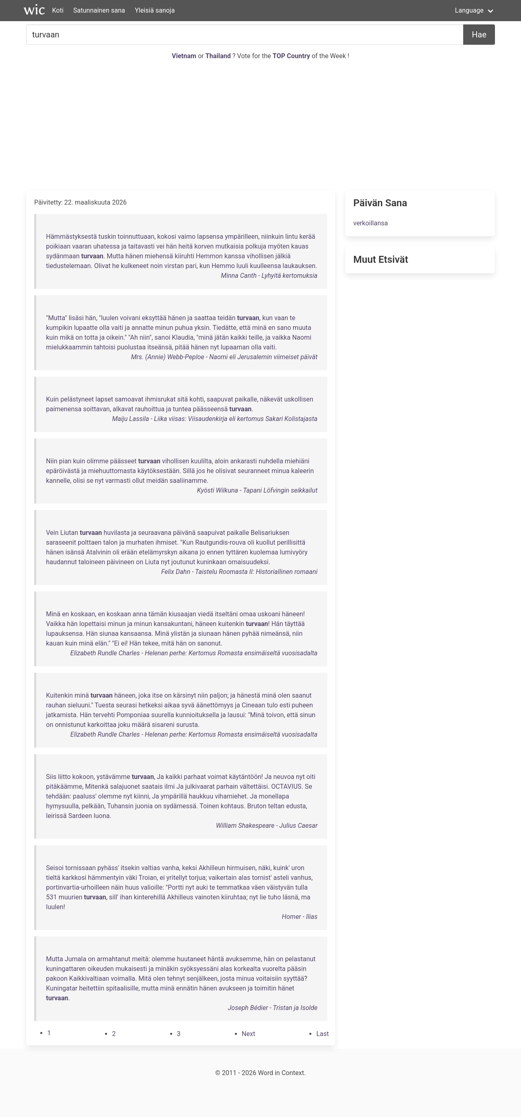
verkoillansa (370, 223)
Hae (479, 34)
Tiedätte (224, 328)
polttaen (90, 542)
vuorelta (273, 969)
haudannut (61, 562)
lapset (105, 399)
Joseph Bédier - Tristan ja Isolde (272, 1008)
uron (297, 868)
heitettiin (91, 988)
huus (132, 887)
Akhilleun (212, 868)
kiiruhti (184, 256)
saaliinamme (187, 480)
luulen (109, 318)
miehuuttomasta (112, 471)
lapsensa (210, 236)
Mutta (115, 256)
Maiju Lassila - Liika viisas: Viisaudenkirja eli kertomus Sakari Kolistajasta (214, 419)
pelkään (93, 806)
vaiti (117, 328)
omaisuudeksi (248, 562)
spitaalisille (122, 988)
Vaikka (55, 624)
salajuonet (125, 786)
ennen (215, 552)
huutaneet (191, 959)
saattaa (205, 318)
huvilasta (117, 533)
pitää (182, 347)
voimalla (123, 978)
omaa (247, 614)
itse (157, 695)
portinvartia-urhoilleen (77, 887)
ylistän (180, 633)
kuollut (266, 542)
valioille (151, 887)
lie (263, 897)
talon (110, 542)
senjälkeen (201, 978)
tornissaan (80, 868)
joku (124, 725)
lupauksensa (64, 633)
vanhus (301, 877)
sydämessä (179, 806)
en (271, 328)
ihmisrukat (160, 399)
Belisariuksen (270, 533)
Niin (51, 461)
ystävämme (113, 777)
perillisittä (291, 542)
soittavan (96, 409)
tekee (151, 643)
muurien (70, 897)
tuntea (182, 409)
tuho (274, 897)
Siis (51, 777)
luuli (242, 266)
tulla (302, 887)
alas (244, 877)
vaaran (82, 246)
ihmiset (166, 542)
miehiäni (297, 461)
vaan (281, 318)
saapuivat (211, 533)
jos (201, 471)
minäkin (166, 969)
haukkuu (201, 796)
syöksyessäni (199, 969)
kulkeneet (135, 266)
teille (256, 337)
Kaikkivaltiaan (89, 978)
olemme (110, 796)
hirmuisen (241, 868)
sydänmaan (63, 256)
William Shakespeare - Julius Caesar (266, 825)
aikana (188, 552)
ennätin (187, 988)
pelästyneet (77, 399)
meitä (140, 959)
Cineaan (253, 705)
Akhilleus (180, 897)
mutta (149, 988)
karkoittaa (102, 725)
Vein (52, 533)
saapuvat (220, 399)
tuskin (107, 236)
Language (469, 10)
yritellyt (176, 877)
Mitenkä (96, 786)
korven (204, 246)
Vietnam (185, 56)
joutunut (183, 562)
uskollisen (298, 399)
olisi (79, 480)
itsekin (130, 868)
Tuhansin (120, 806)
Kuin (52, 399)
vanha (170, 868)
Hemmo (223, 266)
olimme (97, 461)
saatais (152, 786)
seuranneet (254, 471)
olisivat (225, 471)
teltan (276, 806)
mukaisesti (131, 969)
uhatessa (106, 246)
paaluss (84, 796)
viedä (205, 614)
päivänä (184, 533)
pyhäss (107, 868)
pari (191, 266)
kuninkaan (212, 562)
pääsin (296, 969)
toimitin (265, 988)
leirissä (56, 816)
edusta (296, 806)
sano (284, 328)
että (245, 328)
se (89, 480)
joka (144, 695)
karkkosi (74, 877)
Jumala (75, 959)
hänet (286, 988)
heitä (185, 246)
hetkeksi (150, 705)
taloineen (92, 562)
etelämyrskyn (158, 552)
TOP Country (291, 56)
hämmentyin (106, 877)
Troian (148, 877)
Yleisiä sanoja (155, 10)
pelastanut (300, 959)
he (115, 266)
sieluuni (79, 705)
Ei (116, 643)
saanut (302, 695)
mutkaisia (229, 246)
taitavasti (141, 246)
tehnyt (176, 978)
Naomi (301, 337)
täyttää (295, 624)
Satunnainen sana (99, 10)
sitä (182, 399)
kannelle (58, 480)
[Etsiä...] (245, 34)
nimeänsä (275, 633)
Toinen (209, 806)
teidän (226, 318)
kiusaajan (182, 614)
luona (101, 816)
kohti (197, 399)
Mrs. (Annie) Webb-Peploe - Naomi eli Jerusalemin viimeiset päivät (224, 357)
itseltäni (226, 614)
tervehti (104, 715)
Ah (134, 337)
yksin (202, 328)
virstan (174, 266)
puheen (302, 705)
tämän (158, 614)
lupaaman (235, 347)
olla (104, 328)
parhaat (195, 777)
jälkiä (283, 256)
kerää (307, 236)
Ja (160, 777)
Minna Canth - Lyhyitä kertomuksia (269, 275)
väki (131, 877)
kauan (54, 643)
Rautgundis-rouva (220, 542)
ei (123, 643)
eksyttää (154, 318)
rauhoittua (149, 409)
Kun (188, 542)
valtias (150, 868)
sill (113, 897)
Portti (176, 887)
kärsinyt (184, 695)
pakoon (57, 978)
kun (204, 266)
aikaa (172, 705)
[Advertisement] (260, 125)
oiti (310, 777)
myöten (278, 246)
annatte (142, 328)
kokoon (83, 777)
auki (202, 887)
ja (124, 246)
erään (129, 552)
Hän (277, 624)
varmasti (118, 480)
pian (65, 461)
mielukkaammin (69, 347)
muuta (302, 328)
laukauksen (298, 266)
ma (306, 897)
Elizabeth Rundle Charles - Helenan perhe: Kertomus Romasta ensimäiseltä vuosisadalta (193, 653)
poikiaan (58, 246)
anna (140, 614)
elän (101, 643)
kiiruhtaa (233, 897)
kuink (281, 868)
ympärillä (174, 796)
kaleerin (302, 471)
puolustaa (131, 347)
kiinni (141, 796)
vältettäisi (254, 786)
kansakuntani (173, 624)
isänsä (75, 552)
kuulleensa (265, 266)
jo (202, 552)
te (293, 318)
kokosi (166, 236)
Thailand (219, 56)
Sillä (189, 471)
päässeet (123, 461)
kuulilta (201, 461)
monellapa (274, 796)
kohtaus (232, 806)
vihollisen (260, 256)
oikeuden (101, 969)
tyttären (237, 552)
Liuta (152, 562)
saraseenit (61, 542)
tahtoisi (105, 347)
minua (280, 471)
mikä (67, 337)
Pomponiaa (132, 715)
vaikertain (222, 877)
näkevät (271, 399)
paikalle (246, 399)
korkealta (247, 969)
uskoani (269, 614)
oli (250, 542)
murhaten (140, 542)
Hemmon (209, 256)
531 (51, 897)
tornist (261, 877)
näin (117, 887)
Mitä (144, 978)
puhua (184, 328)
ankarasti (243, 461)
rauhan (56, 705)
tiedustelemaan (68, 266)
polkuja (255, 246)
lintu (291, 236)
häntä (216, 959)
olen (284, 695)
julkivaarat (200, 786)
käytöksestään (159, 471)
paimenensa (63, 409)
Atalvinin (98, 552)
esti (285, 705)
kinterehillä (150, 897)
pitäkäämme (64, 786)
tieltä (53, 877)
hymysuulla (62, 806)
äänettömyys (215, 705)
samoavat (129, 399)
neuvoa (283, 777)
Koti (57, 10)
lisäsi (76, 318)
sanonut (209, 643)
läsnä (290, 897)
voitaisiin (269, 978)
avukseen (232, 988)
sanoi (163, 337)
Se (308, 786)
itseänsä (159, 347)
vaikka (281, 337)
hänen (134, 256)
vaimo (186, 236)
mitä (167, 643)
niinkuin (272, 236)
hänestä (248, 695)
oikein (114, 337)
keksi (189, 868)
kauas (300, 246)
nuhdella (270, 461)
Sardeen (80, 816)
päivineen (120, 562)
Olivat (102, 266)
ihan (126, 897)
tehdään (58, 796)
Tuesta (104, 705)
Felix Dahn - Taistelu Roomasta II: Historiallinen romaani (239, 572)
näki (264, 868)
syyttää (293, 978)
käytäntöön (245, 777)
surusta (187, 725)
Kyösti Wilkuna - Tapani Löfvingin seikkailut (257, 490)
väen (258, 887)
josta (227, 978)
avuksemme (243, 959)
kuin (52, 337)
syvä (188, 705)
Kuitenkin (59, 695)
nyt (214, 347)
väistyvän (280, 887)
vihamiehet (231, 796)
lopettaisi (92, 624)
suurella (162, 715)
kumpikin (59, 328)
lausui (236, 715)
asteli (281, 877)
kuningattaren (66, 969)
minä (259, 328)
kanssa (234, 256)
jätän (222, 337)
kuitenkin (231, 624)
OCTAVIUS (286, 786)
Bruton (256, 806)
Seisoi (54, 868)
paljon (218, 695)
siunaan (209, 633)
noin (156, 266)
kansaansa (135, 633)
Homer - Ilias (299, 917)
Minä (53, 614)
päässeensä (210, 409)
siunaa (108, 633)
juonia (144, 806)
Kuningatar (61, 988)
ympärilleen (241, 236)
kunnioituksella (197, 715)
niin (145, 337)
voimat (218, 777)
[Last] (322, 1034)
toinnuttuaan (136, 236)
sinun (307, 715)
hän (171, 246)
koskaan (83, 614)
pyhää (250, 633)
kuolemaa (264, 552)
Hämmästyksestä (71, 236)
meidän (157, 480)
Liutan (69, 533)
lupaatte (86, 328)
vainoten (207, 897)
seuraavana (154, 533)
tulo (272, 705)
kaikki (238, 337)
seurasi (126, 705)
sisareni (163, 725)
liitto (64, 777)
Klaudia (182, 337)
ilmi (169, 786)
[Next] (248, 1034)
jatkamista (61, 715)
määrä (141, 725)
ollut (138, 480)
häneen (292, 614)
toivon (275, 715)
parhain (227, 786)
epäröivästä (63, 471)
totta (91, 337)
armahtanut (114, 959)
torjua (197, 877)
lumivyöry (294, 552)
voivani (130, 318)
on (79, 337)
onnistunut (70, 725)
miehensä (159, 256)
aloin (221, 461)
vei (160, 246)
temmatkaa (233, 887)
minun (164, 328)
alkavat (123, 409)
